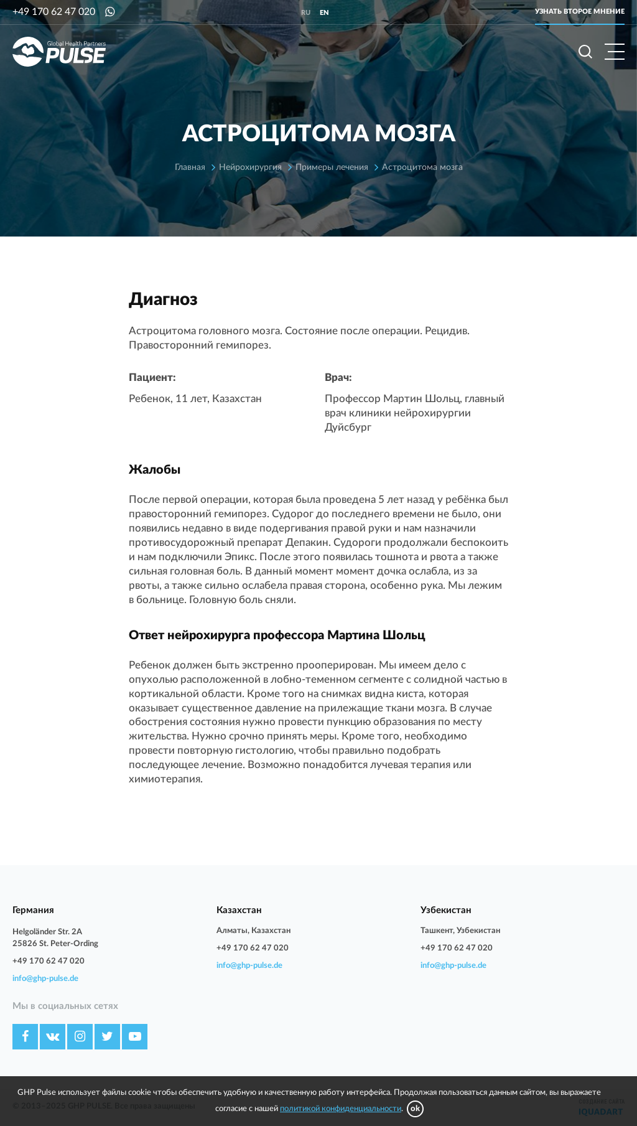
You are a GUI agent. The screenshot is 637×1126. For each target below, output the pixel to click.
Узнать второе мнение (580, 11)
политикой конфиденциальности (340, 1109)
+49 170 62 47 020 (53, 12)
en (324, 12)
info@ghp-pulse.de (45, 979)
